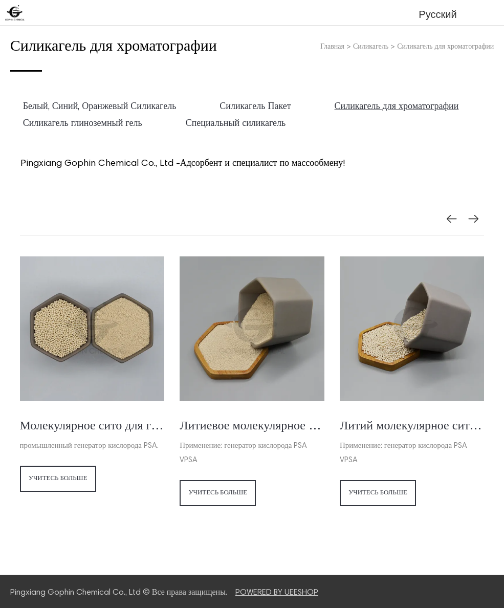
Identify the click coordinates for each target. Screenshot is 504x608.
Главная (332, 47)
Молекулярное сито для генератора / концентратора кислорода (92, 426)
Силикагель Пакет (255, 107)
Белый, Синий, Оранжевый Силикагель (100, 107)
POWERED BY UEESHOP (276, 593)
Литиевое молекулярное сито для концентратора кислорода (252, 426)
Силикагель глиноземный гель (82, 123)
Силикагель (370, 47)
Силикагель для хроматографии (445, 47)
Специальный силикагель (236, 123)
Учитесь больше (58, 479)
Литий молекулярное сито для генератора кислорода (412, 426)
